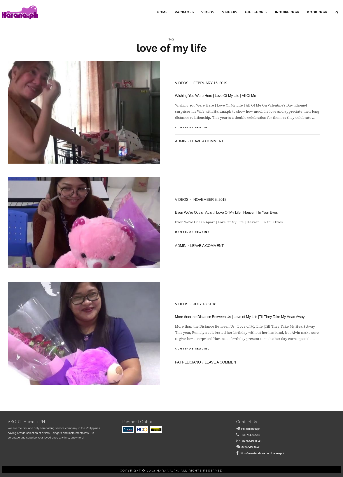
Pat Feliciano (188, 362)
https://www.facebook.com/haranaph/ (262, 453)
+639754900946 (250, 435)
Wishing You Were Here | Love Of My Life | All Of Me (215, 96)
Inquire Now (287, 12)
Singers (230, 12)
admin (180, 141)
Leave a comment (207, 141)
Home (162, 12)
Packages (184, 12)
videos (181, 83)
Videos (208, 12)
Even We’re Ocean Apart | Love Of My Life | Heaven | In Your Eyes (226, 212)
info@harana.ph (250, 428)
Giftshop (254, 12)
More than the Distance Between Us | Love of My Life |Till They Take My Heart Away (239, 317)
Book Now (317, 12)
